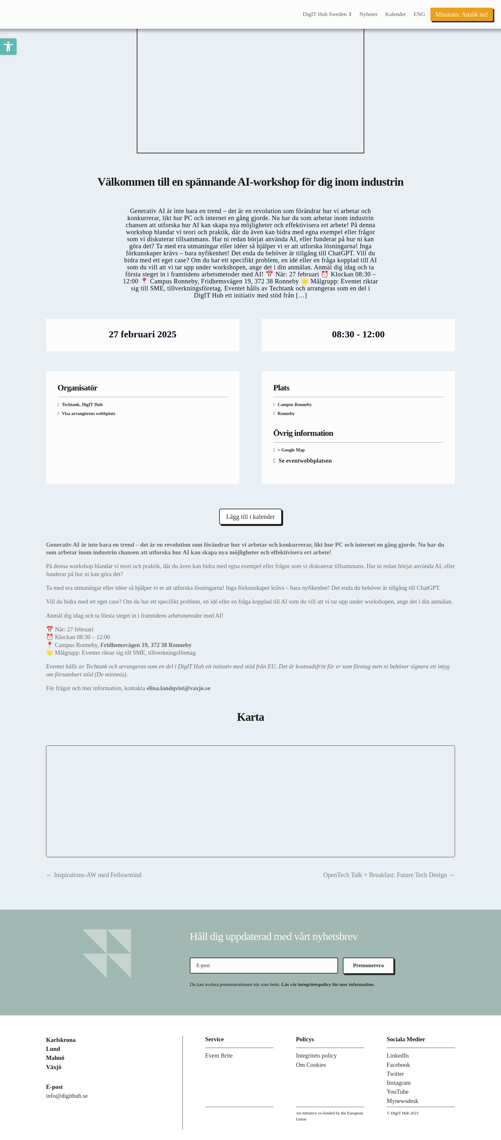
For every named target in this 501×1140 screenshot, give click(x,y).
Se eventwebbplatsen (305, 460)
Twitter (395, 1073)
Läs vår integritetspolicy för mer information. (328, 984)
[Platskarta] (250, 801)
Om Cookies (311, 1064)
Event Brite (219, 1055)
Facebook (398, 1064)
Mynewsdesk (402, 1101)
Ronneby (285, 413)
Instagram (399, 1082)
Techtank (71, 404)
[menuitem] (327, 14)
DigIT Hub (92, 404)
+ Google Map (291, 450)
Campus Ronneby (295, 404)
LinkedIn (398, 1055)
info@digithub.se (67, 1095)
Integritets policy (316, 1055)
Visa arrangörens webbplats (88, 413)
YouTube (397, 1091)
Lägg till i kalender (250, 516)
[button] (8, 46)
